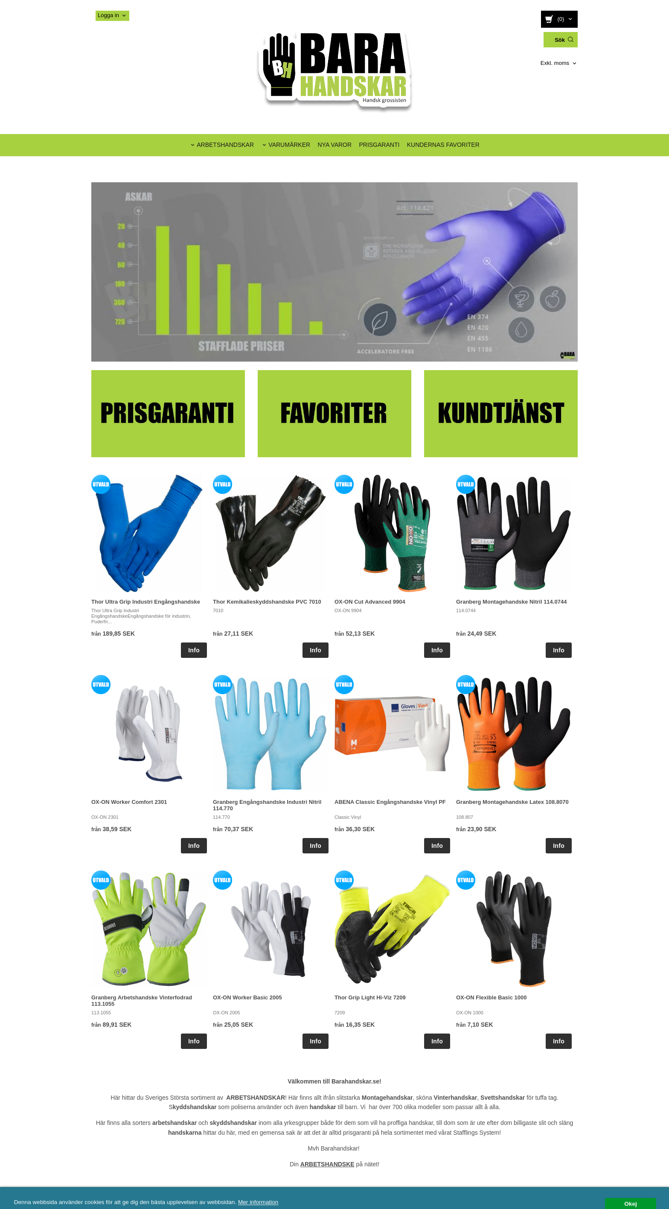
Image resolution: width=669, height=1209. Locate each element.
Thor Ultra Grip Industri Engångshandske (145, 602)
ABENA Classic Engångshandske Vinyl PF (390, 802)
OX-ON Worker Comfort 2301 (129, 802)
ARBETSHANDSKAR (225, 144)
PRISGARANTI (379, 144)
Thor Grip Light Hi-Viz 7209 (370, 997)
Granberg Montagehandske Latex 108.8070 (512, 802)
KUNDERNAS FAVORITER (443, 144)
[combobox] (559, 63)
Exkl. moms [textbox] (555, 63)
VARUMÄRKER (289, 144)
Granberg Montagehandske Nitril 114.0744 (511, 602)
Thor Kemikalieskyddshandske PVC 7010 (267, 602)
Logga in (108, 15)
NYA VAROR (334, 144)
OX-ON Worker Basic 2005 (247, 997)
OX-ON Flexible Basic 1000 (491, 997)
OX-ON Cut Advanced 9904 (369, 602)
